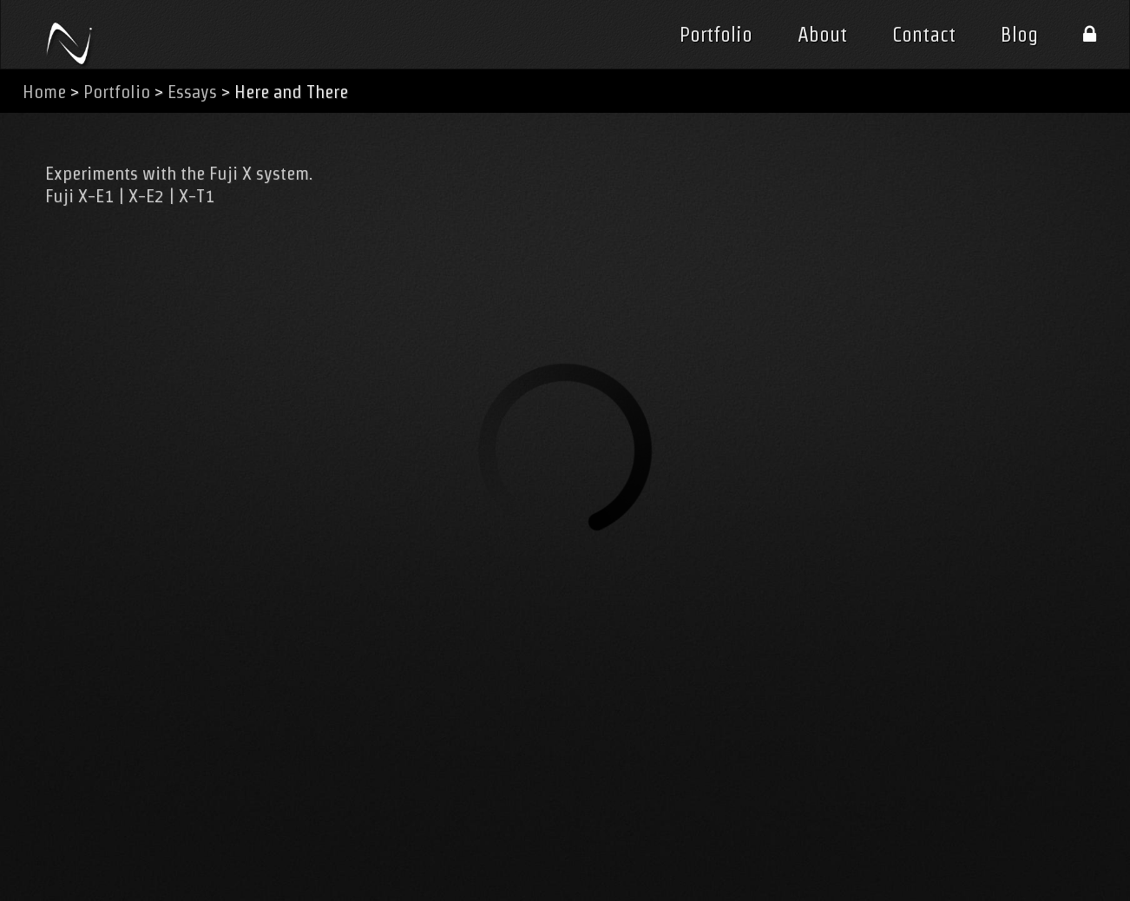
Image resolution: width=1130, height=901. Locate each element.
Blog (1019, 34)
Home (44, 92)
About (822, 34)
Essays (192, 92)
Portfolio (716, 34)
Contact (924, 34)
